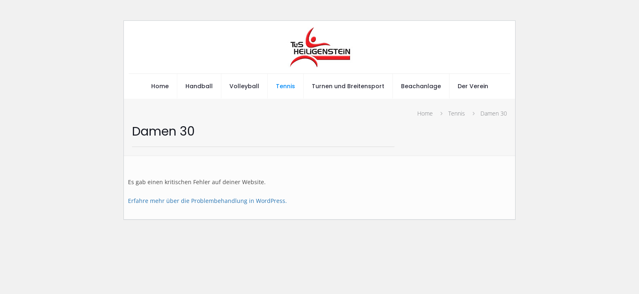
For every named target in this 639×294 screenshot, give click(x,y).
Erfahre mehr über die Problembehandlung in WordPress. (207, 201)
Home (425, 114)
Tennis (456, 114)
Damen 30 (493, 114)
